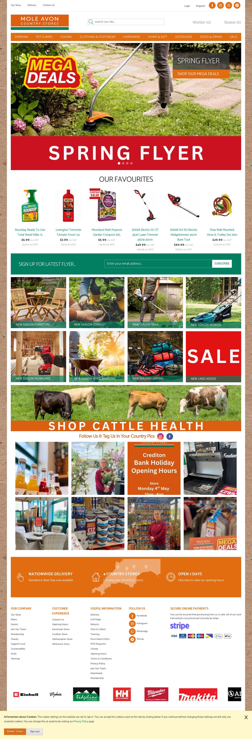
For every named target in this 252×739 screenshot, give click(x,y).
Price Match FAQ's (100, 639)
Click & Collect (98, 629)
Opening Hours (60, 624)
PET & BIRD (44, 37)
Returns (95, 624)
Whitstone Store (60, 644)
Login (187, 6)
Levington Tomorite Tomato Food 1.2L (68, 232)
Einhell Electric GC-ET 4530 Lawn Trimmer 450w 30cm (145, 234)
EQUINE (66, 37)
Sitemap (15, 659)
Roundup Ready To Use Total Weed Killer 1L (30, 232)
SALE (233, 37)
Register (200, 6)
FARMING (21, 37)
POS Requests (98, 644)
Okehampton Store (62, 639)
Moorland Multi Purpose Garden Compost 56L (107, 232)
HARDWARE (131, 37)
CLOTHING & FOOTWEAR (97, 37)
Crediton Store (60, 634)
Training (95, 634)
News (14, 619)
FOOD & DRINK (211, 37)
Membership (17, 634)
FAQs (14, 654)
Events (14, 624)
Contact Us (49, 5)
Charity (14, 639)
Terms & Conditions (101, 659)
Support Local (18, 644)
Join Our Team (18, 629)
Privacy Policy (98, 664)
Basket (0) (232, 23)
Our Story (16, 5)
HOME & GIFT (157, 37)
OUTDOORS (183, 37)
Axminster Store (60, 629)
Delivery (32, 5)
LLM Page (96, 619)
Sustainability (18, 649)
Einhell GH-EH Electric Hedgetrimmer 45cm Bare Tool (183, 234)
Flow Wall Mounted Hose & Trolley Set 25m (222, 232)
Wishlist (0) (202, 23)
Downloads (97, 673)
